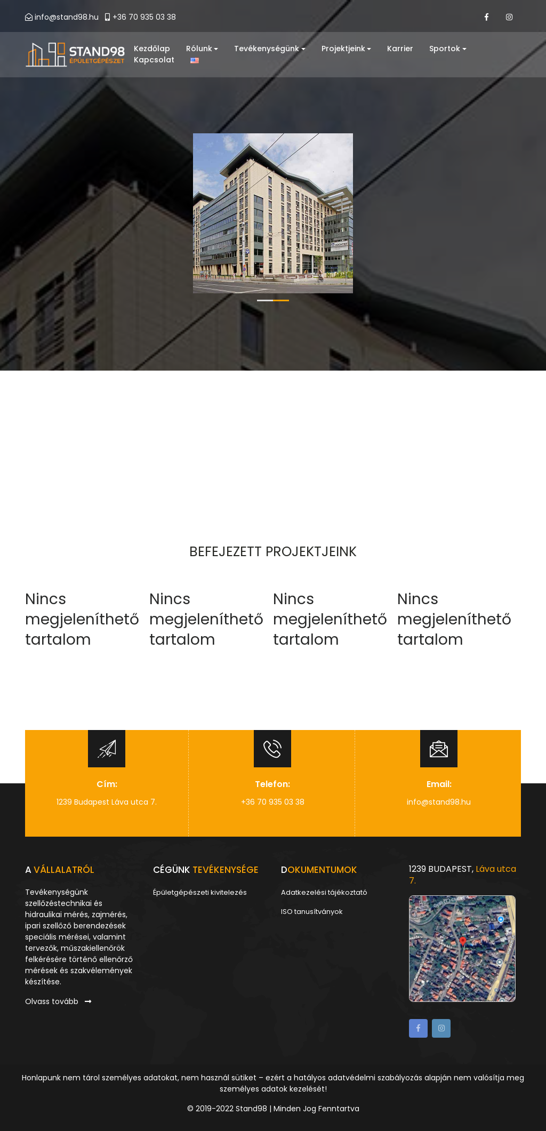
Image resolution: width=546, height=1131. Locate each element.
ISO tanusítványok (312, 912)
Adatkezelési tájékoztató (324, 892)
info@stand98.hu (67, 17)
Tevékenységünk (270, 49)
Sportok (448, 49)
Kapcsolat (154, 60)
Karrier (401, 49)
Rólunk (202, 49)
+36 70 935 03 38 (140, 17)
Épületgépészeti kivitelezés (200, 892)
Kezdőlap (152, 49)
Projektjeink (347, 49)
